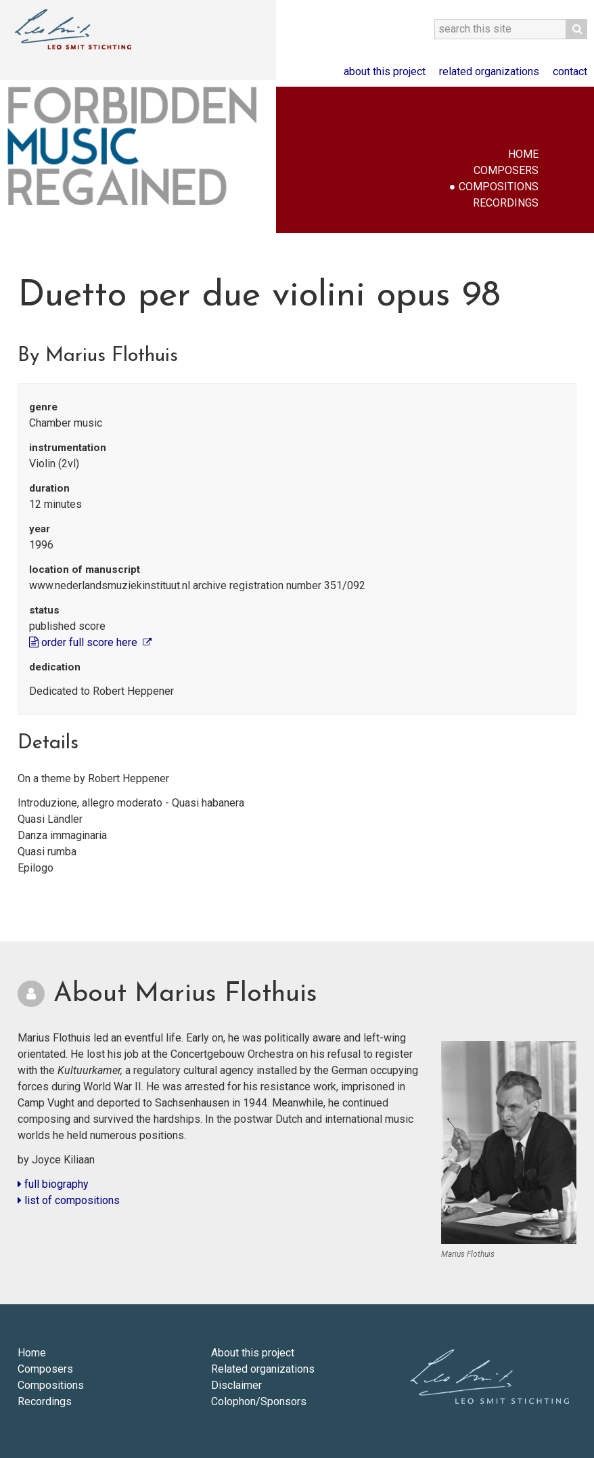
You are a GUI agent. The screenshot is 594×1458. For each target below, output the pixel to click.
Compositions (499, 186)
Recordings (506, 202)
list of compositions (69, 1200)
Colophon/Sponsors (258, 1401)
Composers (506, 170)
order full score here (84, 642)
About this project (385, 71)
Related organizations (489, 71)
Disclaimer (236, 1385)
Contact (570, 71)
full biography (53, 1184)
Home (523, 154)
